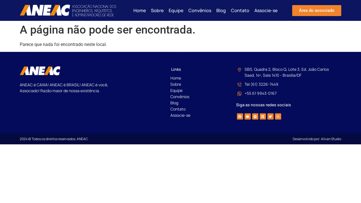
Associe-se (266, 10)
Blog (221, 10)
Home (139, 10)
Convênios (199, 10)
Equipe (176, 10)
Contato (240, 10)
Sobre (157, 10)
